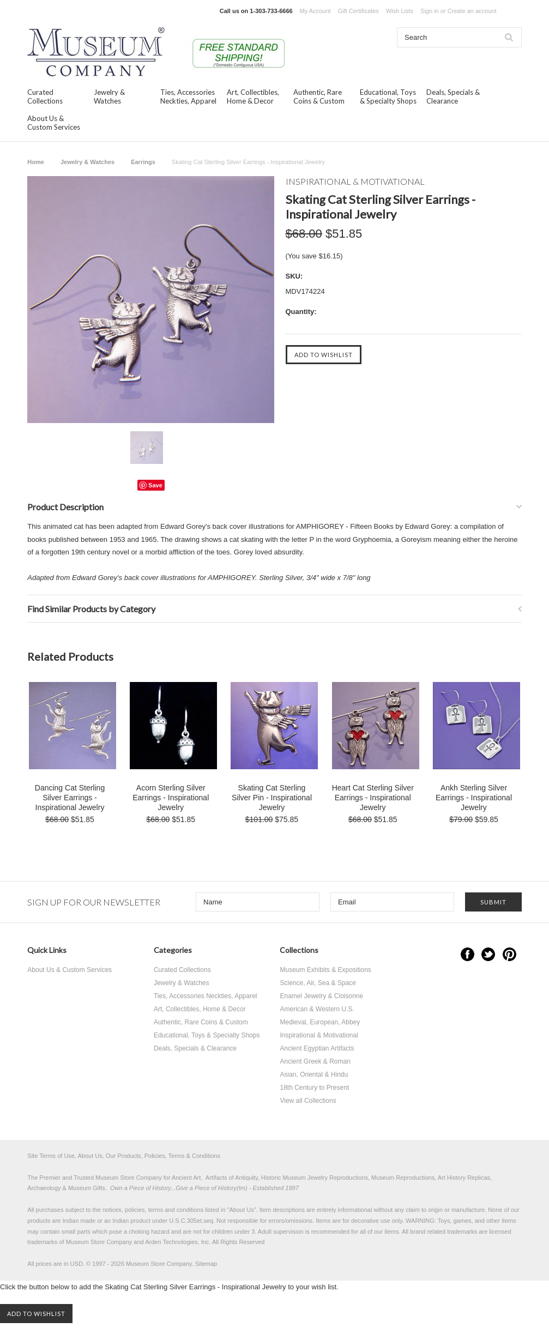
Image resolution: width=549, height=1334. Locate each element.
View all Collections (308, 1100)
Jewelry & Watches (109, 96)
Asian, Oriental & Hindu (314, 1074)
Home (35, 162)
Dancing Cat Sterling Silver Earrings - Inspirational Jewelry (70, 797)
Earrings (143, 162)
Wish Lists (399, 11)
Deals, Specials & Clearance (453, 96)
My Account (315, 11)
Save (155, 485)
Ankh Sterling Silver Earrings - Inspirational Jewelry (474, 797)
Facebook (467, 954)
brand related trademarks (443, 1231)
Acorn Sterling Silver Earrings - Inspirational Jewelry (170, 797)
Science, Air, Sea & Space (317, 983)
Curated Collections (45, 96)
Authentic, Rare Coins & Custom (319, 96)
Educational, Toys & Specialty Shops (388, 96)
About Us (242, 1209)
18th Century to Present (314, 1087)
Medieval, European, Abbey (320, 1022)
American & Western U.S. (317, 1009)
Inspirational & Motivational (319, 1035)
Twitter (488, 954)
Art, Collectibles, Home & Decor (253, 96)
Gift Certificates (358, 11)
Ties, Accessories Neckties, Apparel (188, 96)
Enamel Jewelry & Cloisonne (321, 996)
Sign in (429, 11)
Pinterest (509, 954)
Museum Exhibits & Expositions (325, 970)
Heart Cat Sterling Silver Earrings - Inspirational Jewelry (373, 797)
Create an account (472, 11)
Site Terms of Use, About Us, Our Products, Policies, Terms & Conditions (123, 1155)
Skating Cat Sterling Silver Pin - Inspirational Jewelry (272, 797)
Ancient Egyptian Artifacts (317, 1048)
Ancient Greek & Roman (315, 1061)
